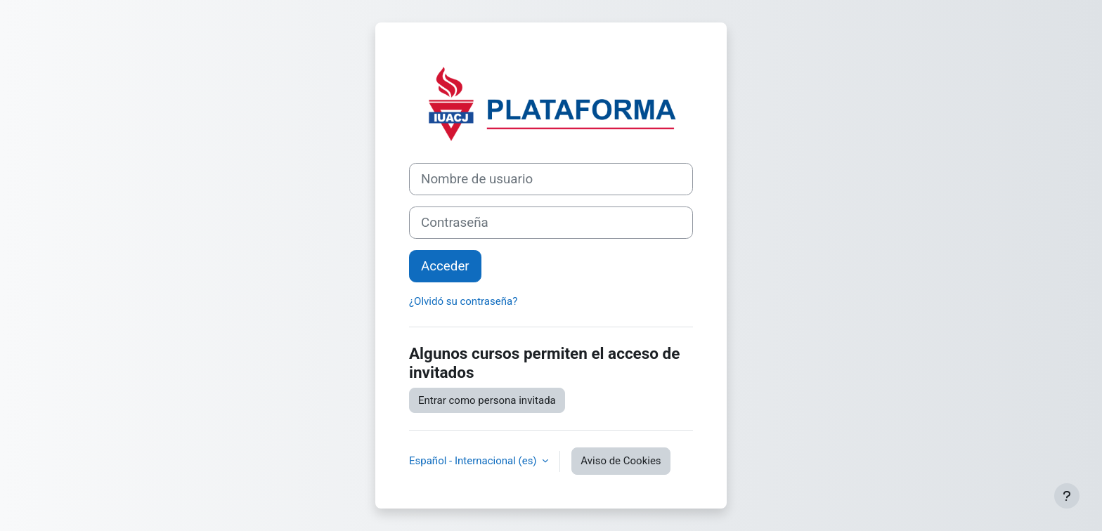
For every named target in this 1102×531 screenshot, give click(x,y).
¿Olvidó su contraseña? (463, 301)
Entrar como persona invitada (487, 400)
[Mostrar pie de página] (1067, 496)
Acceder (445, 266)
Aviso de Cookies (621, 460)
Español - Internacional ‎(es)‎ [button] (474, 460)
